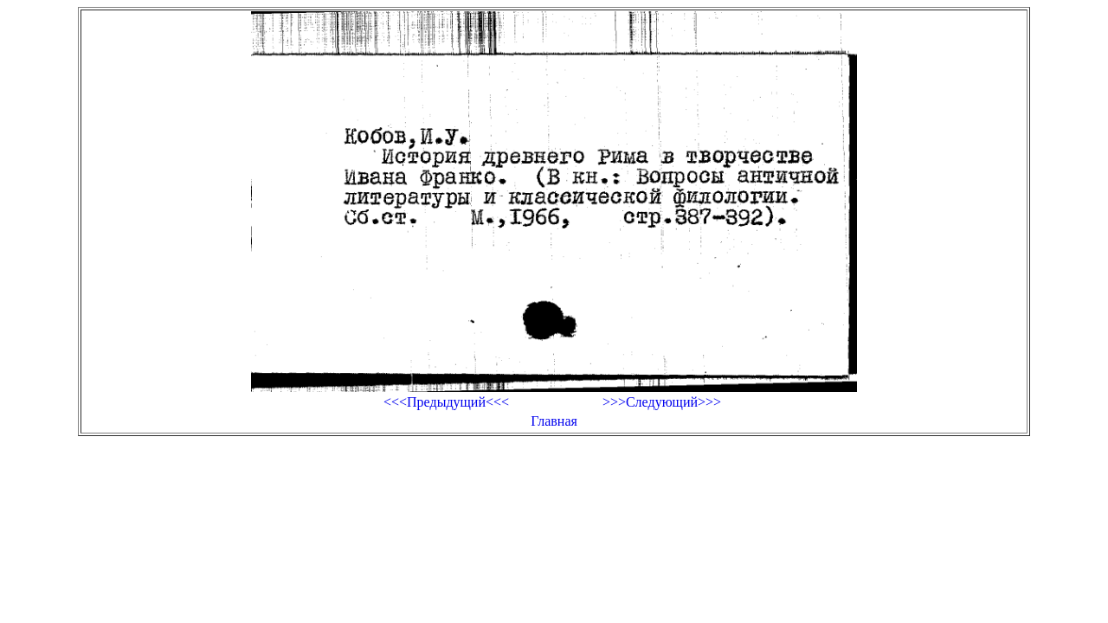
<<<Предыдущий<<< (446, 402)
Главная (554, 421)
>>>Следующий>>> (661, 402)
